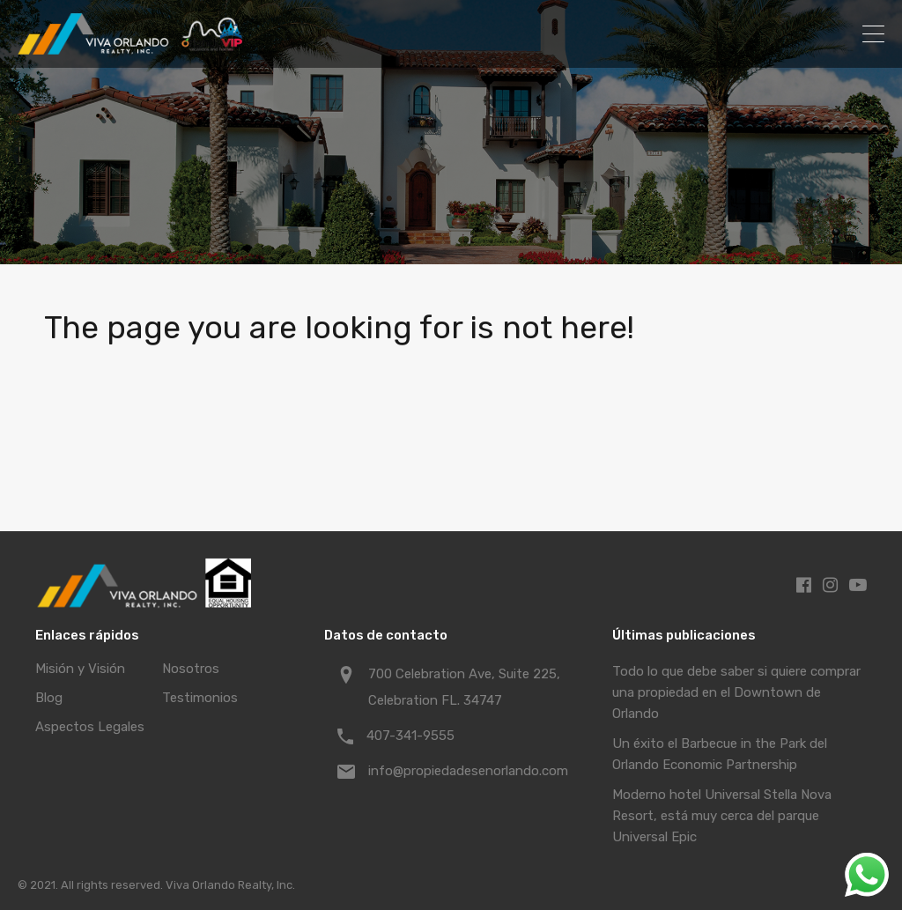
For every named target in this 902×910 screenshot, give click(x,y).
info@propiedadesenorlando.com (468, 771)
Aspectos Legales (89, 727)
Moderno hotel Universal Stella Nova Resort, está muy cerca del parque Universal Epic (722, 816)
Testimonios (200, 698)
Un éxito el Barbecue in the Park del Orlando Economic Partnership (719, 754)
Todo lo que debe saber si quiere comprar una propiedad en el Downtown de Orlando (736, 692)
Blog (49, 698)
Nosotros (190, 669)
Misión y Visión (80, 669)
